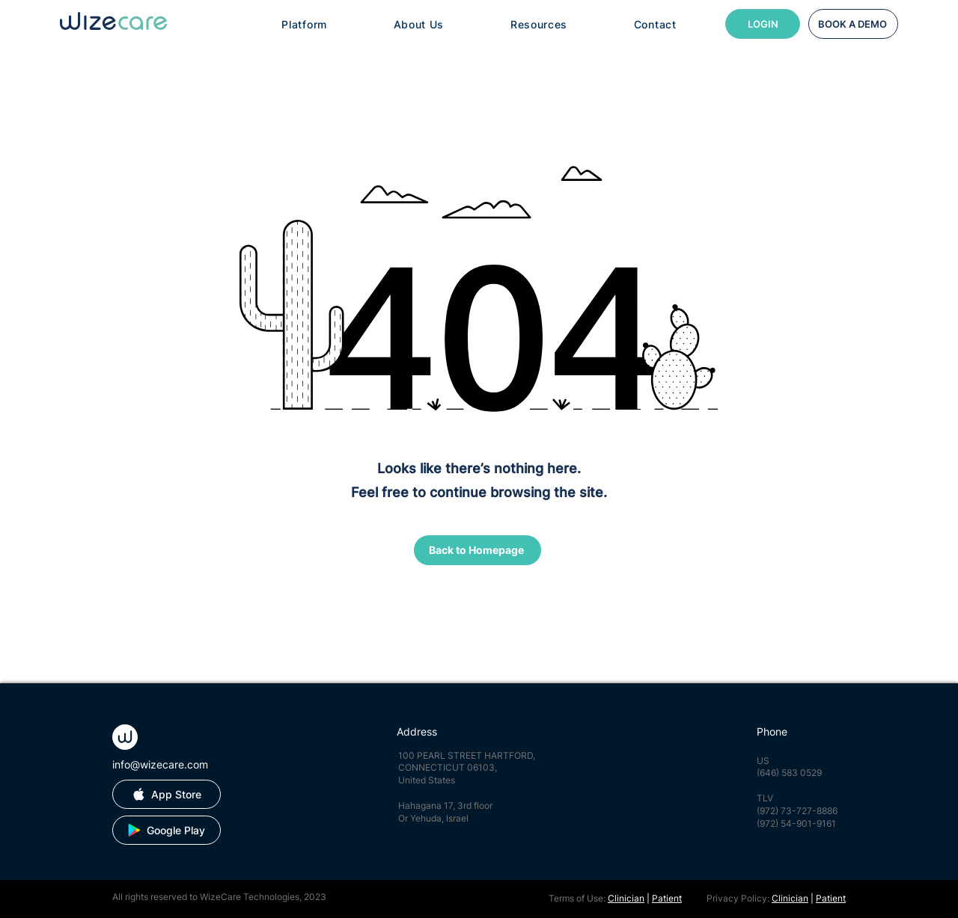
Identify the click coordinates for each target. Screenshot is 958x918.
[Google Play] (166, 830)
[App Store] (166, 794)
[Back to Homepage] (477, 550)
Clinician (626, 898)
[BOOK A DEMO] (853, 24)
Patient (667, 898)
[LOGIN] (762, 24)
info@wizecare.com (160, 764)
